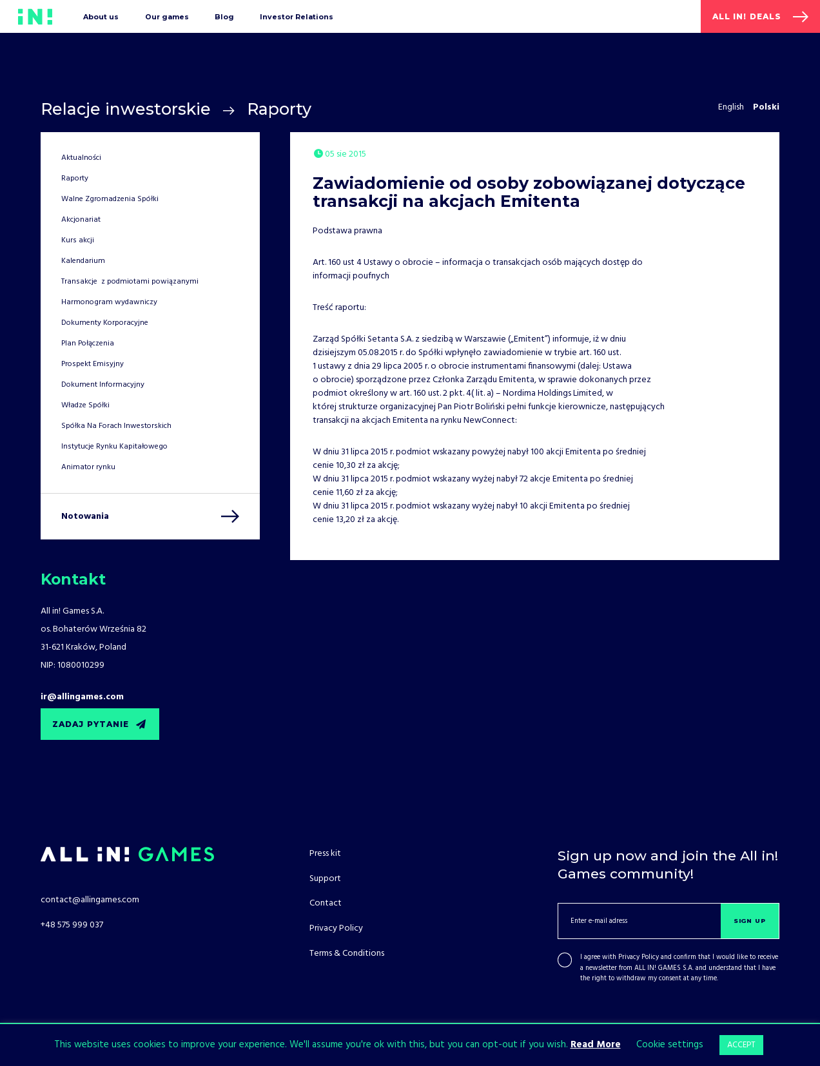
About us (101, 16)
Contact (325, 903)
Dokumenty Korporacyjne (104, 322)
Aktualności (81, 157)
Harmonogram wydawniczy (109, 302)
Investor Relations (296, 16)
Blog (224, 16)
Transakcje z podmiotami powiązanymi (130, 281)
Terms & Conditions (346, 953)
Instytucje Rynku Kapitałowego (114, 446)
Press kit (325, 853)
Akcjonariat (81, 219)
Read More (596, 1044)
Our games (167, 16)
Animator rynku (88, 467)
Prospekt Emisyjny (92, 364)
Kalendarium (83, 261)
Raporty (279, 109)
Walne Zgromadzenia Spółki (110, 199)
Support (325, 878)
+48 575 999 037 (72, 925)
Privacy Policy (638, 957)
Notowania (85, 516)
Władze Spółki (85, 405)
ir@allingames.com (82, 697)
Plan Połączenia (87, 343)
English (731, 107)
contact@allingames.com (90, 900)
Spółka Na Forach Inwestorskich (116, 426)
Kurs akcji (77, 240)
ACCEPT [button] (741, 1045)
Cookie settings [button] (669, 1044)
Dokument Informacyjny (102, 384)
